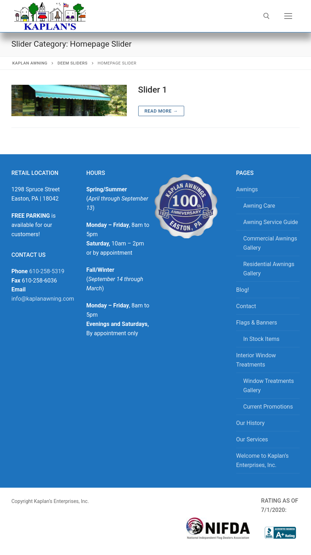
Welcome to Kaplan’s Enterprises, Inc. (262, 460)
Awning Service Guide (270, 222)
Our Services (252, 439)
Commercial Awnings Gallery (270, 243)
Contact (246, 306)
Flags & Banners (256, 322)
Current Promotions (268, 406)
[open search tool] (266, 16)
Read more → (161, 111)
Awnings (247, 189)
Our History (250, 423)
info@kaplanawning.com (42, 298)
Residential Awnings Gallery (269, 269)
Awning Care (259, 205)
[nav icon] (288, 16)
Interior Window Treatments (256, 360)
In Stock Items (261, 339)
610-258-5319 (46, 271)
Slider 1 (152, 90)
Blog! (242, 289)
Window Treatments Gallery (268, 386)
